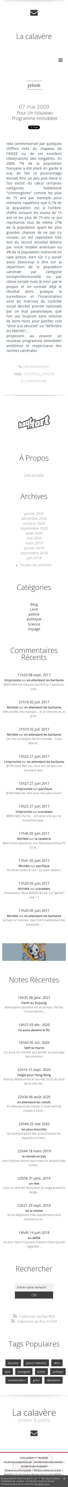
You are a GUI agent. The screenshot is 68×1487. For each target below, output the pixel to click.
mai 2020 (34, 538)
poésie (34, 614)
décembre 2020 (34, 518)
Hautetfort (43, 1457)
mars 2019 (34, 543)
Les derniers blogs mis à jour (18, 1461)
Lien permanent (34, 367)
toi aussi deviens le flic (34, 1030)
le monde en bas (34, 1156)
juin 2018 (34, 557)
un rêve (34, 1183)
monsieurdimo (16, 1380)
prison (48, 374)
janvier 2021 (34, 513)
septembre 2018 (34, 552)
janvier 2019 (34, 548)
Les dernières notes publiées (48, 1461)
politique (34, 619)
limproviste (12, 680)
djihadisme (53, 1380)
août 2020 (34, 533)
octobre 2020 (34, 523)
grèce (36, 1380)
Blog (34, 604)
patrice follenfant (36, 1363)
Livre (34, 609)
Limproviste (12, 762)
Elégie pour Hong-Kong (34, 1075)
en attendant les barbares (45, 680)
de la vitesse (34, 1211)
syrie (7, 1371)
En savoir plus (42, 1484)
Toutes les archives (36, 564)
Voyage (34, 629)
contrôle (32, 374)
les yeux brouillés (34, 1129)
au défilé (34, 1238)
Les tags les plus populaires (34, 1466)
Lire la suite (34, 475)
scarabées (45, 812)
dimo (57, 1363)
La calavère (34, 36)
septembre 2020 (34, 528)
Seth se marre (34, 1048)
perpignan (24, 1371)
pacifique (45, 789)
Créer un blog (27, 1457)
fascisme (13, 1363)
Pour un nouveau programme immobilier (35, 115)
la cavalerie (43, 839)
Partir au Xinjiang (34, 1003)
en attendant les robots (34, 1102)
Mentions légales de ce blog (47, 1470)
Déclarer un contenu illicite (18, 1470)
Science (34, 624)
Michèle (12, 707)
